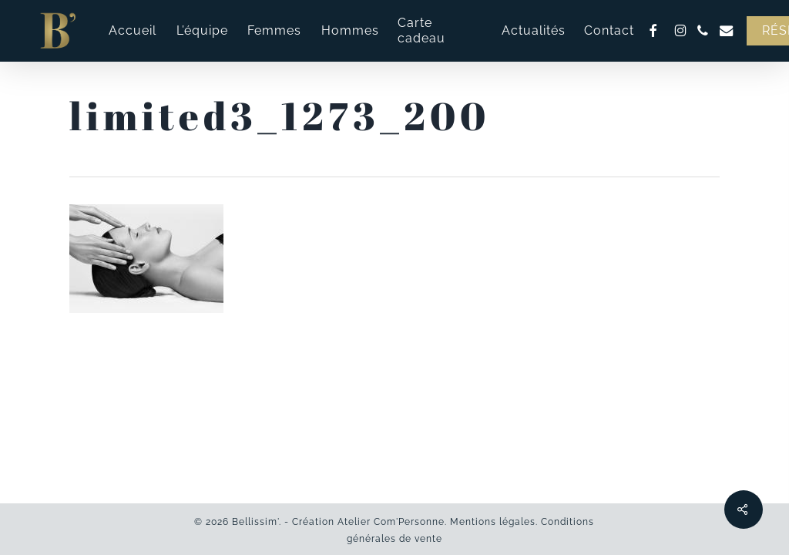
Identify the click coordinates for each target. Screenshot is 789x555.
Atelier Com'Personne (391, 521)
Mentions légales (493, 521)
